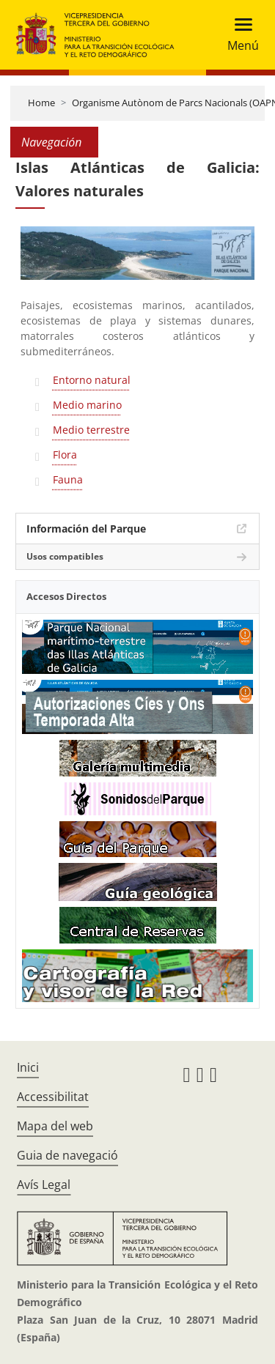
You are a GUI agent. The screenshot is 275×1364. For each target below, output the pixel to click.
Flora (65, 455)
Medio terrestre (91, 430)
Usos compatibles (64, 556)
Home (41, 102)
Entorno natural (92, 380)
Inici (28, 1067)
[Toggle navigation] (239, 35)
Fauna (68, 479)
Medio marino (87, 405)
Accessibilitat (53, 1097)
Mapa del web (55, 1126)
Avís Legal (43, 1184)
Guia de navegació (67, 1155)
